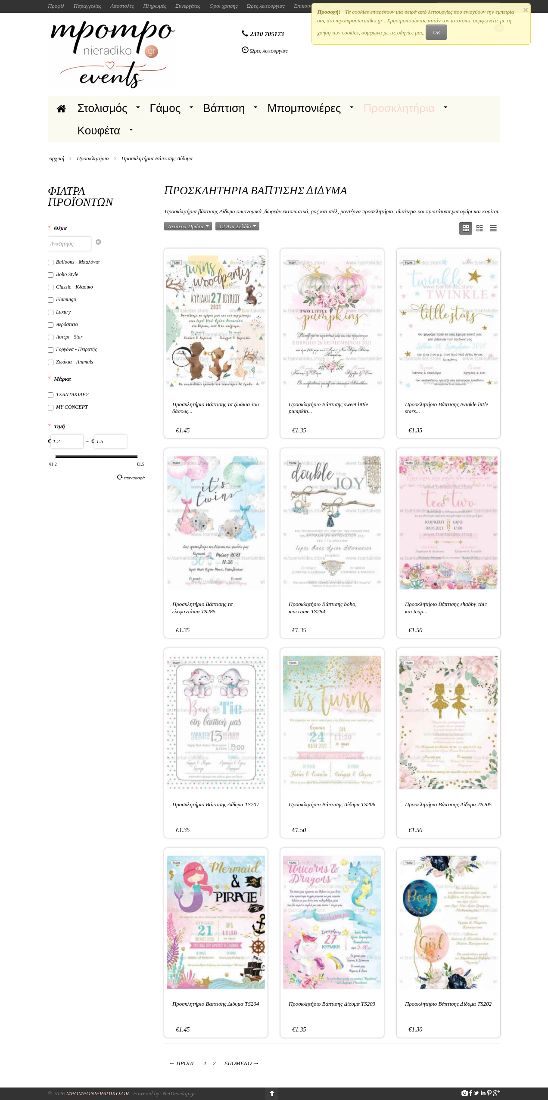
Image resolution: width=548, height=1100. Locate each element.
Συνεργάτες (187, 6)
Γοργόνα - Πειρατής (72, 349)
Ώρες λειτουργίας (266, 6)
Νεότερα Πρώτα (188, 226)
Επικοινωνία (308, 6)
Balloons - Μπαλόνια (74, 262)
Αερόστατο (63, 324)
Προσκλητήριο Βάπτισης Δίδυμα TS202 (448, 1004)
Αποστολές (122, 6)
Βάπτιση (224, 108)
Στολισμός (103, 108)
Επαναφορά (131, 477)
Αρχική (56, 158)
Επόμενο (241, 1063)
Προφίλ (56, 6)
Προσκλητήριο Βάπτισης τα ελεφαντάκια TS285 (202, 607)
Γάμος (165, 108)
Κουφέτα (99, 130)
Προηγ (182, 1063)
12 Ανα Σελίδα (237, 226)
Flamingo (62, 299)
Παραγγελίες (87, 6)
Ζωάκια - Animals (70, 362)
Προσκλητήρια (399, 108)
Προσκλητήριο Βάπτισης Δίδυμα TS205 (448, 804)
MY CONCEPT (68, 407)
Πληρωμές (154, 6)
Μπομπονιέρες (304, 108)
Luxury (59, 312)
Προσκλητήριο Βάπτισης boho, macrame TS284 (323, 607)
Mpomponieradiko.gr (97, 1093)
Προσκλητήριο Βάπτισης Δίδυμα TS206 (332, 804)
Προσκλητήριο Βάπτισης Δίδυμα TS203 (332, 1004)
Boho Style (63, 274)
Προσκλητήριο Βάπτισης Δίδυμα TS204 (215, 1004)
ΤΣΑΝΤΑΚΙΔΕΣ (68, 395)
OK (436, 32)
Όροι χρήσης (223, 6)
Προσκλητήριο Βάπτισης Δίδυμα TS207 (215, 804)
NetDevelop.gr (178, 1093)
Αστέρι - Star (65, 337)
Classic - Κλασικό (70, 287)
